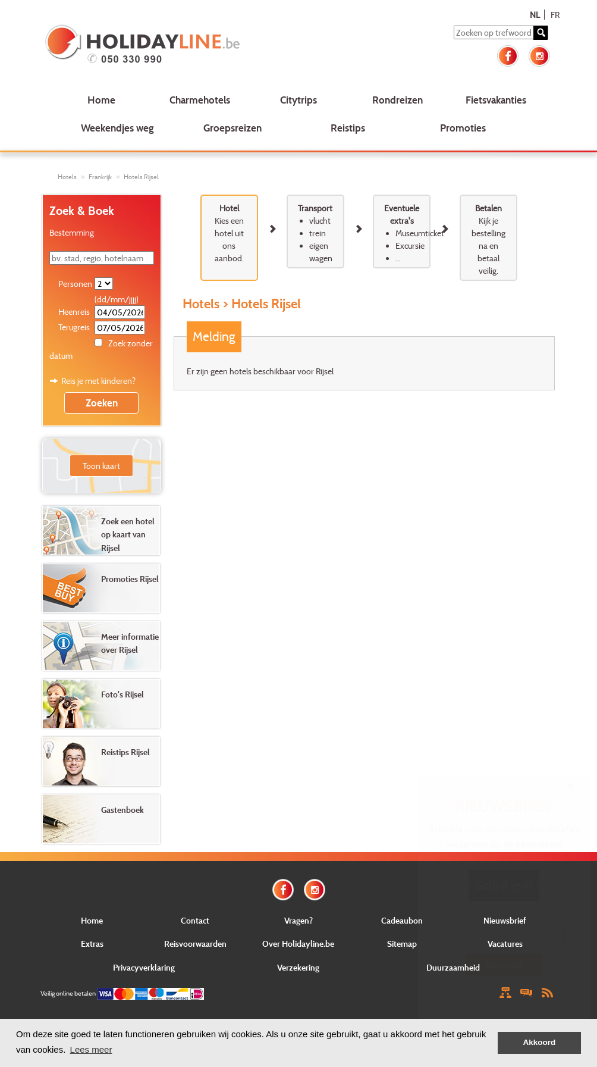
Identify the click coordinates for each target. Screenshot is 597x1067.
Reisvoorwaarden (195, 943)
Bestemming (71, 232)
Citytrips (298, 99)
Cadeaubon (402, 920)
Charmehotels (199, 99)
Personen (75, 284)
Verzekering (298, 967)
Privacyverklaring (144, 967)
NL (535, 15)
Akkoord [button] (539, 1042)
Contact (195, 920)
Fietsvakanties (496, 99)
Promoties (463, 127)
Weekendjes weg (117, 127)
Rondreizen (397, 99)
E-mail (504, 920)
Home (101, 99)
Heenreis (74, 311)
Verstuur (504, 964)
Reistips (348, 127)
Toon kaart (101, 466)
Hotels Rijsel (141, 177)
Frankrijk (100, 177)
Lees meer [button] (91, 1049)
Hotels (67, 177)
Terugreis (74, 327)
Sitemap (402, 943)
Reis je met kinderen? (98, 381)
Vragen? (298, 920)
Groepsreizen (232, 127)
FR (555, 15)
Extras (92, 943)
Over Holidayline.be (298, 943)
